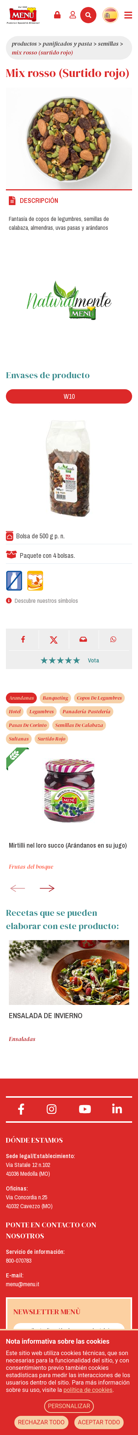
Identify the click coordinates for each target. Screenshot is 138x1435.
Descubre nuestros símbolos (46, 601)
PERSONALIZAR (69, 1406)
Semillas (108, 43)
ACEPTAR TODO (99, 1422)
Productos (24, 43)
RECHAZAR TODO (41, 1422)
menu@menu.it (22, 1284)
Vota (93, 660)
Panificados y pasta (67, 43)
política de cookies (88, 1389)
